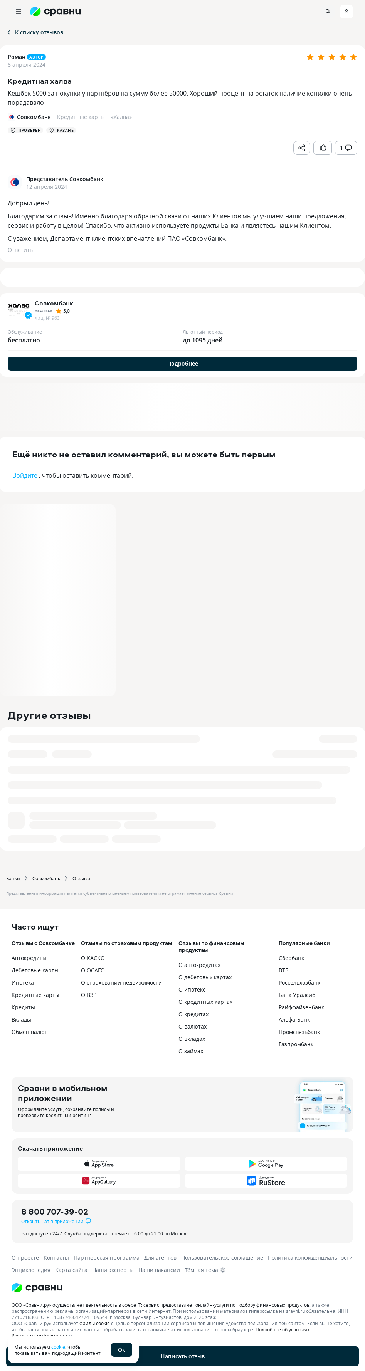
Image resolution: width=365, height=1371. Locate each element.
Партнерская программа (107, 1257)
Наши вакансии (159, 1270)
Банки (13, 878)
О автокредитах (199, 964)
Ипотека (23, 982)
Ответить (20, 249)
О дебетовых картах (205, 977)
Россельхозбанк (299, 982)
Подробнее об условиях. (283, 1329)
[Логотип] (182, 1287)
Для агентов (160, 1257)
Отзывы (81, 878)
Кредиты (23, 1007)
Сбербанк (291, 958)
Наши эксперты (113, 1270)
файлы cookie (94, 1323)
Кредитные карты (35, 994)
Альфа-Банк (294, 1019)
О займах (190, 1051)
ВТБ (284, 970)
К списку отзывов (34, 32)
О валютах (192, 1026)
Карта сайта (71, 1270)
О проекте (25, 1257)
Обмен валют (29, 1031)
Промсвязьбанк (299, 1031)
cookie (58, 1347)
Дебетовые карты (35, 970)
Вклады (21, 1019)
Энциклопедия (31, 1270)
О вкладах (191, 1038)
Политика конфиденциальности (310, 1257)
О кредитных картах (205, 1001)
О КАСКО (93, 958)
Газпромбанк (296, 1044)
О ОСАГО (93, 970)
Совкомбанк (46, 878)
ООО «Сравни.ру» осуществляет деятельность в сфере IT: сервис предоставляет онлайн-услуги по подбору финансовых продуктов (160, 1305)
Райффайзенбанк (301, 1007)
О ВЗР (88, 994)
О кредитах (193, 1014)
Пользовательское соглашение (222, 1257)
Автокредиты (29, 958)
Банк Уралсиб (297, 994)
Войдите (24, 475)
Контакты (56, 1257)
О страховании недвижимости (121, 982)
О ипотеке (192, 989)
